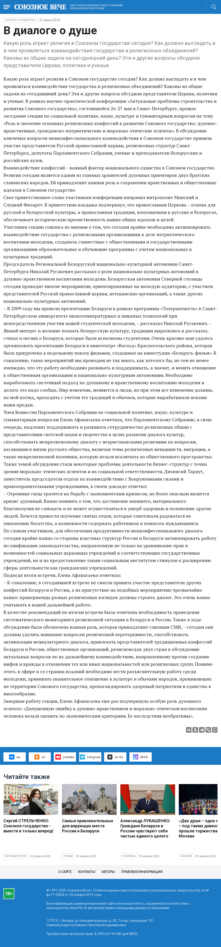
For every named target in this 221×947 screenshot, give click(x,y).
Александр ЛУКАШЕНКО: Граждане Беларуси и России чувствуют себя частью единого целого (145, 828)
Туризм (68, 856)
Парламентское (16, 856)
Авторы (108, 872)
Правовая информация (142, 872)
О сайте (65, 872)
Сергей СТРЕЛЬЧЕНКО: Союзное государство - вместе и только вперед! (28, 825)
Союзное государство (20, 20)
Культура (186, 856)
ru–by (115, 756)
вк (14, 756)
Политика (128, 856)
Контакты (86, 872)
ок (39, 756)
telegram (90, 756)
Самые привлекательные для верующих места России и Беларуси (87, 825)
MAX (140, 756)
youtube (64, 756)
